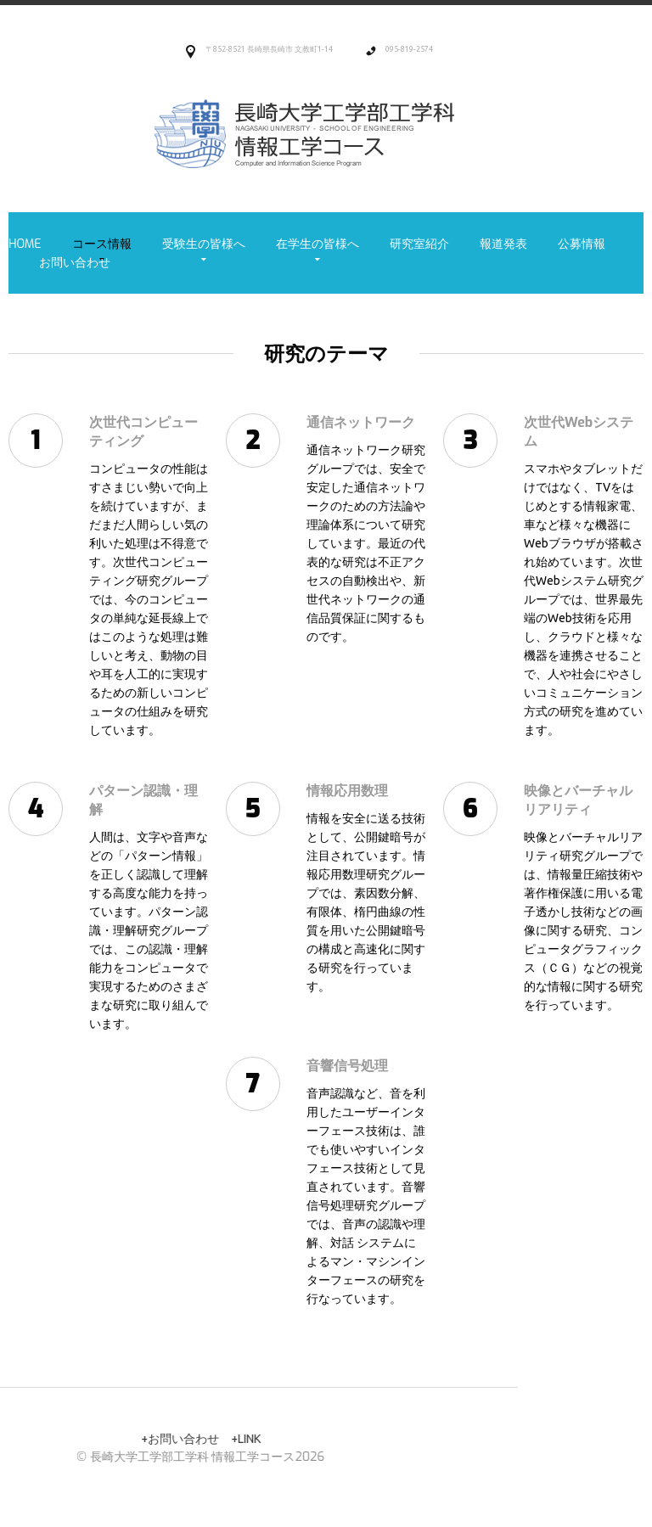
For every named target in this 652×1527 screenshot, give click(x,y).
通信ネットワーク (342, 422)
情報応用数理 (328, 791)
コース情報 (102, 244)
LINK (43, 1439)
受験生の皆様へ (203, 244)
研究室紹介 (419, 244)
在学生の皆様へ (317, 244)
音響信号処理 (328, 1066)
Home (25, 244)
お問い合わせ (74, 263)
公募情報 (581, 244)
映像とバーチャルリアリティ (559, 800)
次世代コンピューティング (124, 431)
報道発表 (503, 244)
